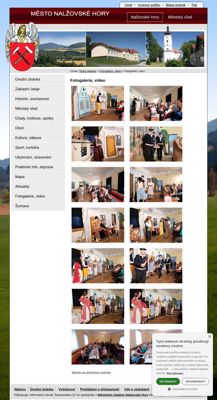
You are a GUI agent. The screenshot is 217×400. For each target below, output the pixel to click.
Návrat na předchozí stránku (91, 372)
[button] (182, 389)
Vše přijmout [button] (168, 381)
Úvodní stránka (41, 389)
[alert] (182, 364)
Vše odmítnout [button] (195, 381)
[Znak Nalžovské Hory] (34, 41)
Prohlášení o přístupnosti (99, 389)
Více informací (175, 373)
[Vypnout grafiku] (149, 5)
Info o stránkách (137, 389)
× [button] (209, 336)
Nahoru (20, 389)
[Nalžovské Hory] (145, 17)
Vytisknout (67, 389)
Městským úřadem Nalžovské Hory (123, 395)
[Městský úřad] (180, 17)
